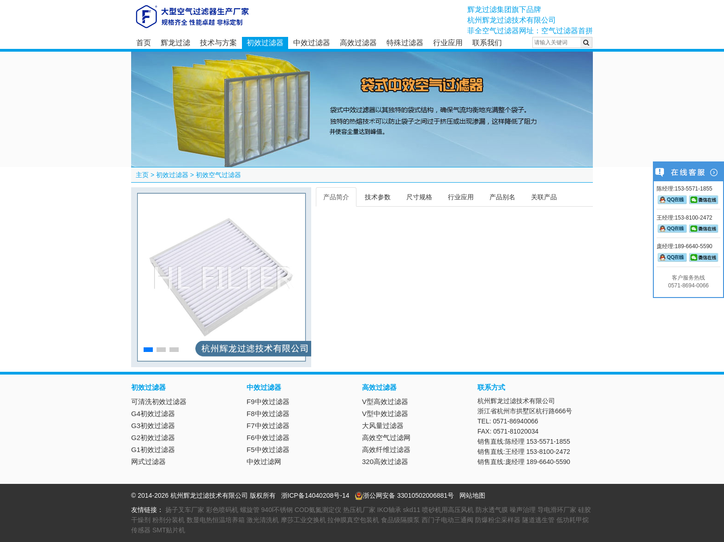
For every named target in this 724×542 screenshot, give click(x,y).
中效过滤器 (311, 43)
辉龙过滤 (175, 43)
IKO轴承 (389, 509)
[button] (148, 349)
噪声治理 (523, 509)
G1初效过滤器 (153, 449)
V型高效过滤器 (385, 401)
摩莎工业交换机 (303, 520)
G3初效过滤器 (153, 425)
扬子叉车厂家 (184, 509)
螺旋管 (249, 509)
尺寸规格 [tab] (419, 197)
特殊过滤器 (404, 43)
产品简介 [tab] (336, 197)
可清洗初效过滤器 (159, 401)
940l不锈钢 (277, 509)
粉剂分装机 (168, 520)
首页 (143, 43)
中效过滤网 (264, 461)
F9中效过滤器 (268, 401)
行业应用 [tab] (461, 197)
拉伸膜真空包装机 (353, 520)
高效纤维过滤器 (386, 449)
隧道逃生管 (538, 520)
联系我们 (487, 43)
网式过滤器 (148, 461)
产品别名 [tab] (502, 197)
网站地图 (472, 495)
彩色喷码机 (222, 509)
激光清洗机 (263, 520)
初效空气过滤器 (218, 175)
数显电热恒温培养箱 (216, 520)
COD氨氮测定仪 (318, 509)
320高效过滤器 (385, 461)
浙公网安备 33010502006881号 (404, 495)
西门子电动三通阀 (447, 520)
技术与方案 (218, 43)
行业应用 (448, 43)
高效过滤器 (358, 43)
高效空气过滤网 (386, 437)
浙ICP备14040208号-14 (315, 495)
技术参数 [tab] (378, 197)
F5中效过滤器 (268, 449)
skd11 (411, 509)
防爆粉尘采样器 (497, 520)
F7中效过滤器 (268, 425)
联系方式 (491, 387)
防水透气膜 (492, 509)
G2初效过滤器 (153, 437)
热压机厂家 (359, 509)
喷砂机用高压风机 (448, 509)
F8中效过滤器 (268, 413)
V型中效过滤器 (385, 413)
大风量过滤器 (383, 425)
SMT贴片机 (169, 530)
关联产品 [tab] (544, 197)
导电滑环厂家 (556, 509)
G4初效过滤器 (153, 413)
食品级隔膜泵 (400, 520)
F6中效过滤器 (268, 437)
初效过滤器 (265, 43)
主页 (142, 175)
